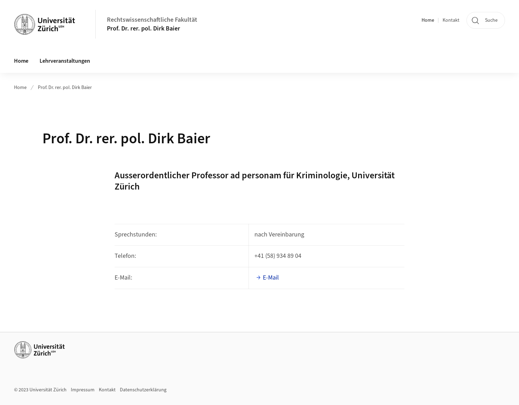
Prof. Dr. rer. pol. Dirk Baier (143, 28)
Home (428, 20)
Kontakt (451, 20)
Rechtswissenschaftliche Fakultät (152, 19)
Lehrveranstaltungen (65, 61)
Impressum (83, 389)
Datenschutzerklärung (143, 389)
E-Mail (271, 277)
